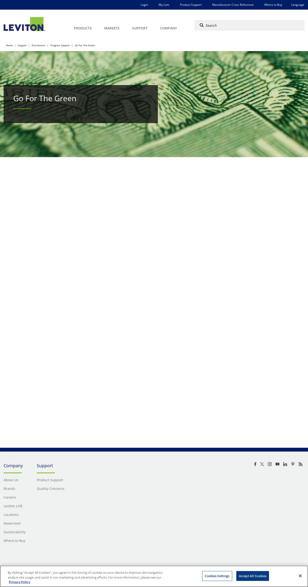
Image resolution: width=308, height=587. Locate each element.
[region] (154, 576)
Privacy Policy (19, 582)
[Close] (300, 575)
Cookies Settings (217, 576)
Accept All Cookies (252, 576)
